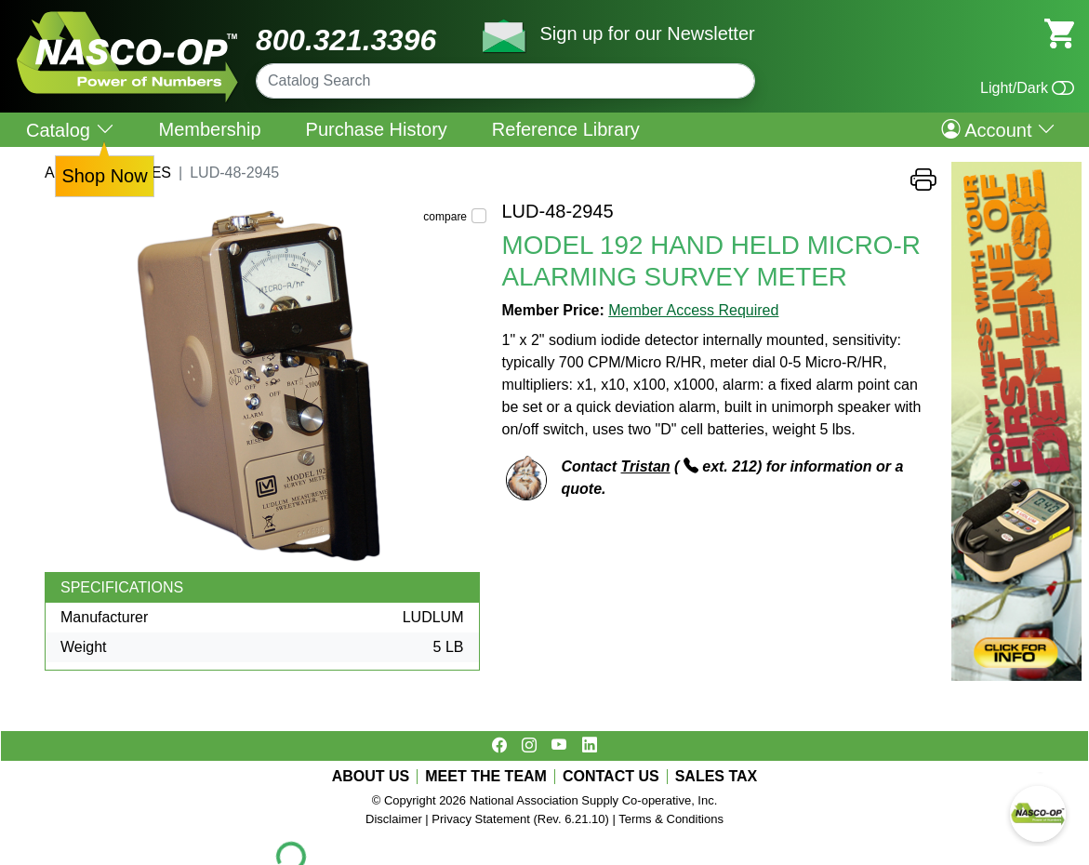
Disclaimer (393, 819)
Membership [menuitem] (210, 129)
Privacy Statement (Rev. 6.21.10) (520, 819)
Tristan (646, 466)
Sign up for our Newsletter (646, 33)
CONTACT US (611, 776)
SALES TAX (716, 776)
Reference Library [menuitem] (566, 129)
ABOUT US (371, 776)
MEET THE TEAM (486, 776)
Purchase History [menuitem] (376, 129)
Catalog (70, 130)
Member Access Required (693, 310)
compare (445, 216)
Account (998, 129)
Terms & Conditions (671, 819)
